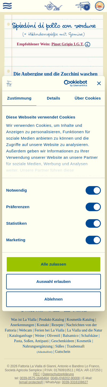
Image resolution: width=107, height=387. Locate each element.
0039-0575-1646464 (34, 378)
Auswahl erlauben (53, 281)
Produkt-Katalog (51, 320)
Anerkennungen (22, 325)
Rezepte (57, 325)
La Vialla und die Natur (84, 330)
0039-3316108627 (75, 382)
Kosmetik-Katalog (80, 320)
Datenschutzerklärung (58, 374)
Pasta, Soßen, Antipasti (31, 341)
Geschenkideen (62, 341)
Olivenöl (53, 336)
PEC (36, 374)
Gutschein (62, 352)
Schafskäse (89, 336)
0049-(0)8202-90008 (65, 378)
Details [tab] (53, 98)
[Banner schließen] (99, 83)
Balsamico (70, 336)
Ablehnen (53, 299)
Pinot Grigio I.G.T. (67, 44)
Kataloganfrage (20, 336)
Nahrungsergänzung (37, 346)
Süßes (59, 346)
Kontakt (43, 325)
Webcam (25, 330)
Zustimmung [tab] (19, 98)
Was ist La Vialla (23, 320)
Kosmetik (84, 341)
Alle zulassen (53, 264)
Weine (39, 336)
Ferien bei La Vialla (49, 330)
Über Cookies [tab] (88, 98)
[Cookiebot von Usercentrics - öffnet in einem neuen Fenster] (65, 83)
